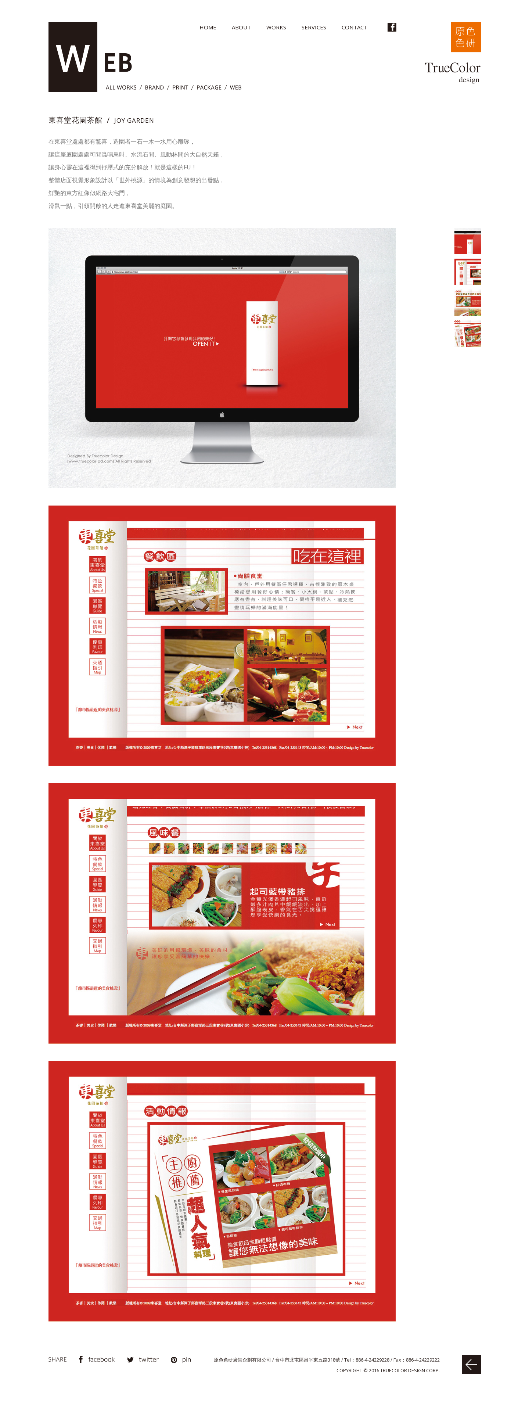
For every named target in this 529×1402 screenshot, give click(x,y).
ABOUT (241, 27)
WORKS (276, 27)
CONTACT (354, 27)
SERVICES (314, 27)
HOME (207, 27)
